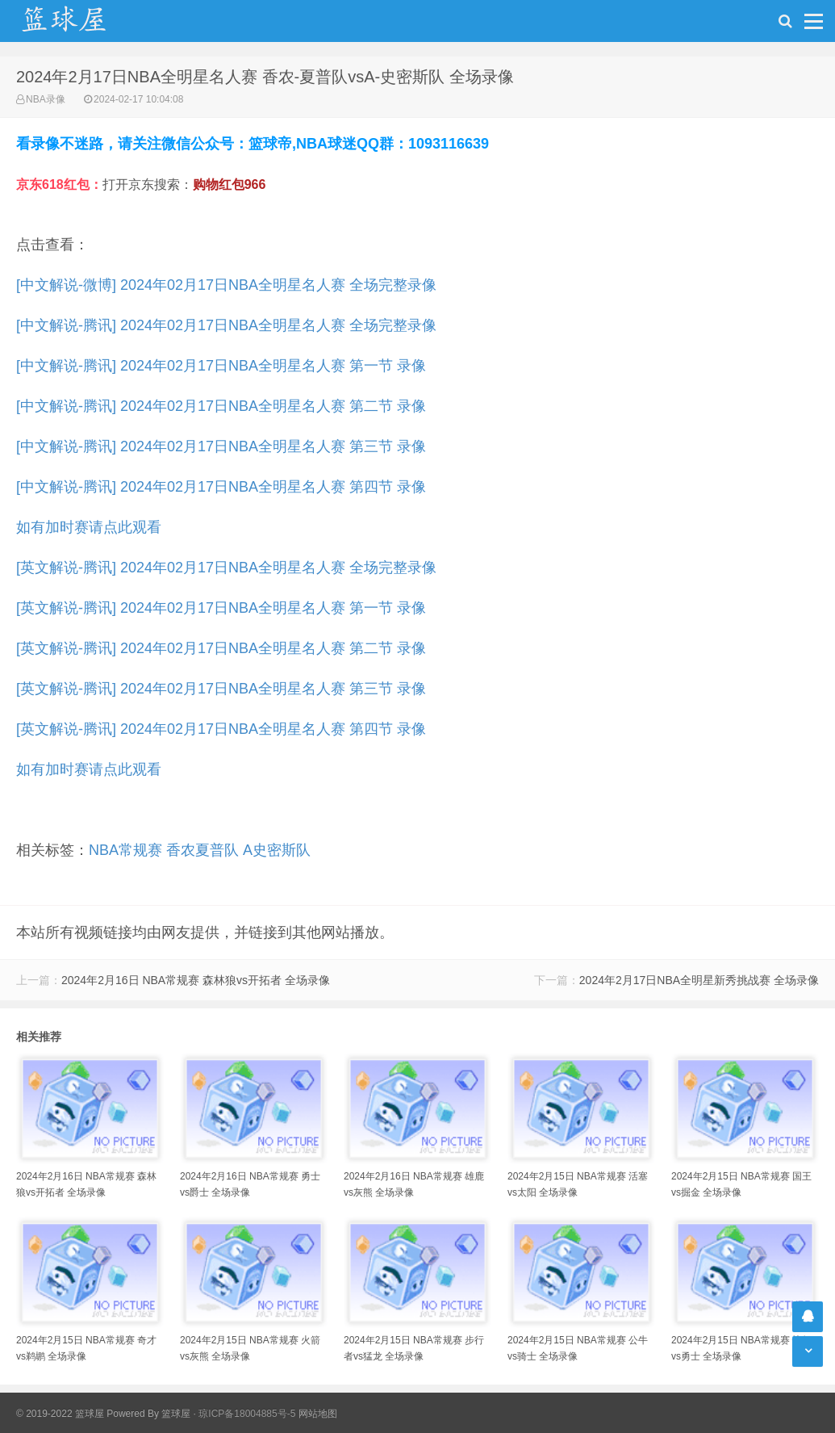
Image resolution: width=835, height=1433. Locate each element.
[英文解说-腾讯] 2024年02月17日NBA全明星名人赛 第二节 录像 (221, 648)
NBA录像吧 (80, 21)
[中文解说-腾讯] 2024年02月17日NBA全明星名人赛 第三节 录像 (221, 446)
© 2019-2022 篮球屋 (60, 1413)
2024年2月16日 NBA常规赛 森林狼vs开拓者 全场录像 (195, 980)
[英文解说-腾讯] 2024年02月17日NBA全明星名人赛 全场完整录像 (226, 567)
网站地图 (318, 1413)
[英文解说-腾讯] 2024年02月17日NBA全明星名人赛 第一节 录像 (221, 608)
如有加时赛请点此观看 (88, 527)
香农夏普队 (202, 850)
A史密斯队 (277, 850)
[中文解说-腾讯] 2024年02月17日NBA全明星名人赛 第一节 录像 (221, 366)
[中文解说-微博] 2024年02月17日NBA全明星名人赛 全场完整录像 (226, 285)
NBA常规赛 (125, 850)
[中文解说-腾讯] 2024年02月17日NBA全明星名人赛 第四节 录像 (221, 487)
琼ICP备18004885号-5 (246, 1413)
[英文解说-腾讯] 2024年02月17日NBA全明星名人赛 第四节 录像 (221, 729)
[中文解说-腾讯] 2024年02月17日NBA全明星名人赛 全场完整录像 (226, 325)
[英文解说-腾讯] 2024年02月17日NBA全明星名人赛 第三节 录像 (221, 689)
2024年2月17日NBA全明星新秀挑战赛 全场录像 (699, 980)
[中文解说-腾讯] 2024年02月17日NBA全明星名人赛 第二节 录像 (221, 406)
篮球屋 (175, 1413)
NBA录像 (45, 99)
